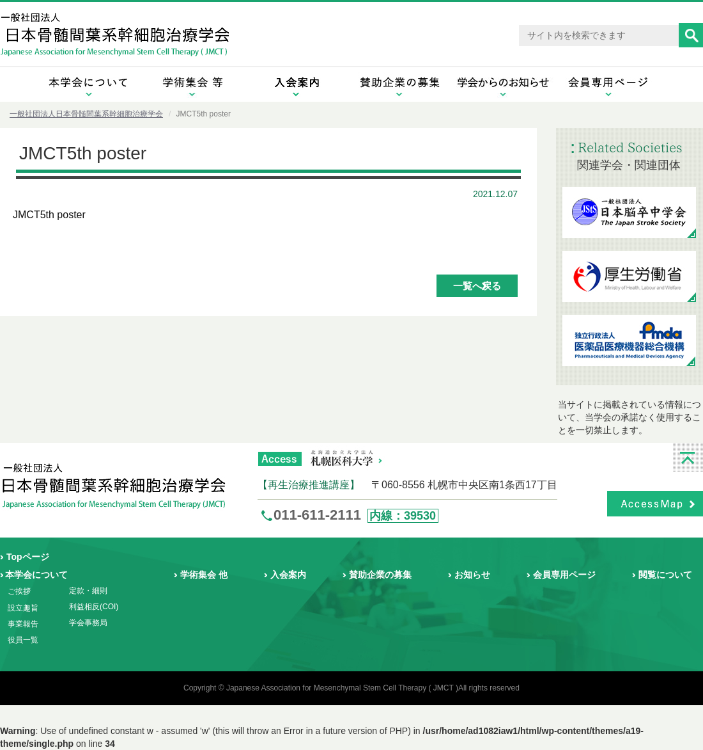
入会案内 (288, 575)
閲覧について (665, 575)
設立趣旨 (23, 607)
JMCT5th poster (49, 214)
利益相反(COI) (93, 606)
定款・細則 (88, 590)
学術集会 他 (204, 575)
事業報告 (23, 623)
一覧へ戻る (477, 285)
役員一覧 (23, 639)
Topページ (27, 557)
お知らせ (472, 575)
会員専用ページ (564, 575)
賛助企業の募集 (380, 575)
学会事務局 (88, 622)
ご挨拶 (19, 591)
